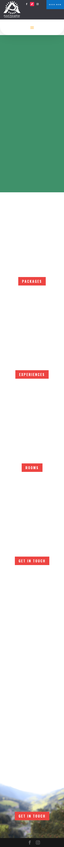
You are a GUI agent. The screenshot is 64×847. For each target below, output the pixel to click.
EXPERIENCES (32, 374)
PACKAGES (32, 281)
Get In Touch (32, 560)
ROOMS (32, 467)
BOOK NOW (55, 4)
